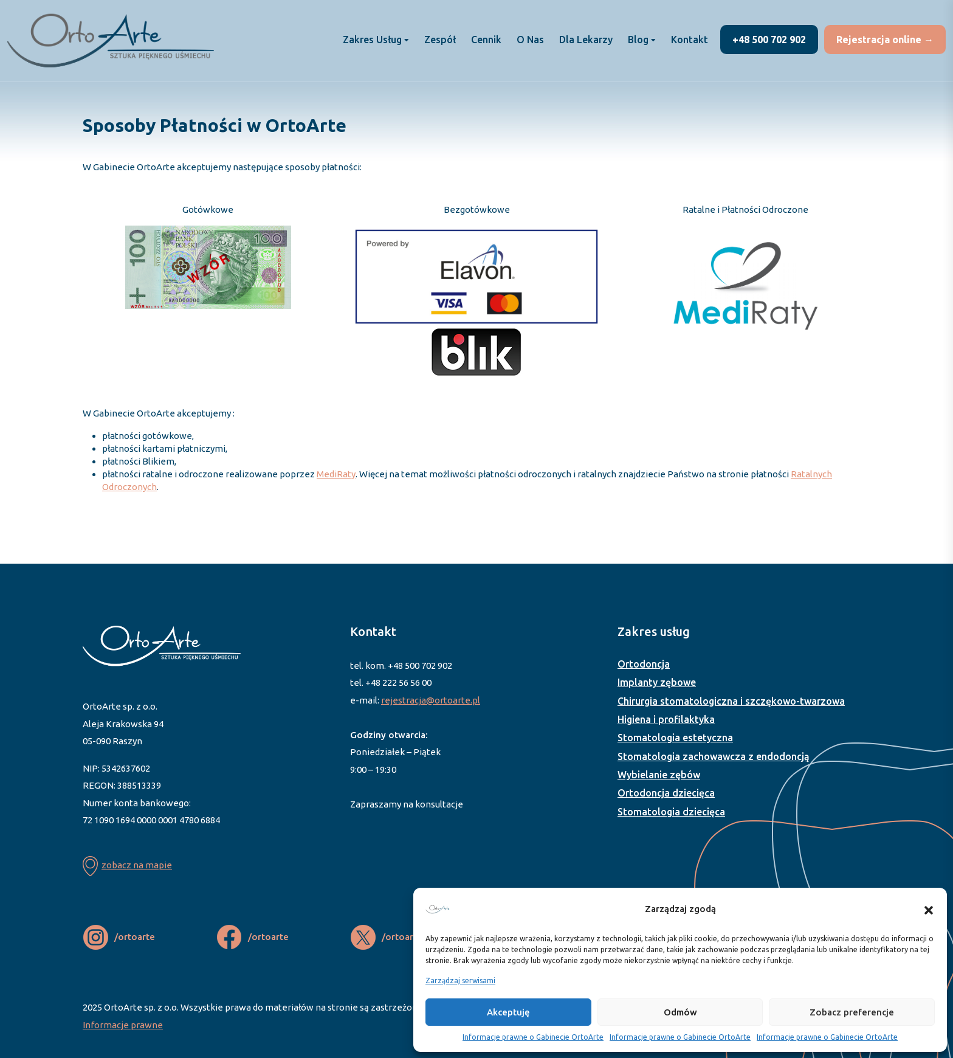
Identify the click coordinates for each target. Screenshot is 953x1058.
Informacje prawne (123, 1025)
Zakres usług (372, 39)
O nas (530, 39)
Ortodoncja (644, 664)
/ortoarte (134, 937)
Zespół (440, 39)
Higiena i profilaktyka (666, 719)
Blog (638, 39)
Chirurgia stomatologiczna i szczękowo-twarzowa (731, 701)
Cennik (486, 39)
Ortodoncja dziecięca (666, 792)
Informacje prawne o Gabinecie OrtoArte (533, 1037)
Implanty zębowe (657, 682)
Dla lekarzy (586, 39)
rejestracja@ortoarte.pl (430, 700)
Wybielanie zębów (659, 774)
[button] (929, 909)
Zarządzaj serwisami (460, 980)
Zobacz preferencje (852, 1012)
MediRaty (336, 474)
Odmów (680, 1012)
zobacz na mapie (136, 865)
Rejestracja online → (885, 39)
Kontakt (689, 39)
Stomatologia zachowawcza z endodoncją (714, 756)
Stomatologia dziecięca (671, 811)
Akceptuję (508, 1012)
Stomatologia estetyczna (675, 737)
